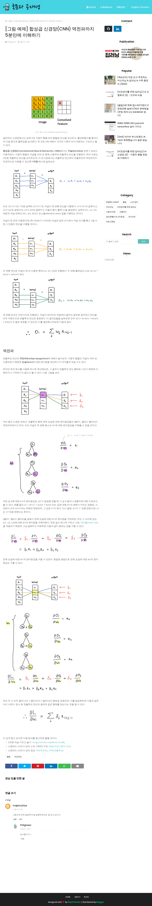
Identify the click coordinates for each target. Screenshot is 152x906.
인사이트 (132, 216)
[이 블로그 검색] (121, 241)
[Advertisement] (51, 69)
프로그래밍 (110, 221)
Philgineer (11, 41)
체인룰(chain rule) (89, 522)
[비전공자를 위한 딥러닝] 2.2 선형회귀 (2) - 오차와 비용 (133, 93)
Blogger (100, 902)
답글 (15, 819)
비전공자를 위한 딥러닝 (126, 207)
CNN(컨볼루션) (56, 750)
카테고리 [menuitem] (121, 7)
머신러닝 (18, 756)
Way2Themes (74, 902)
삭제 (20, 819)
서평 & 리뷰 (110, 212)
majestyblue (20, 805)
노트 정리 (134, 202)
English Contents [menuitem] (140, 7)
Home (67, 897)
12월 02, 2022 (25, 829)
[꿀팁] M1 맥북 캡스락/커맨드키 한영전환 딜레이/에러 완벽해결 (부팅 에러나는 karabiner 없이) (133, 110)
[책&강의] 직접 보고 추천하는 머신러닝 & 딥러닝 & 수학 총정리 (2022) (132, 80)
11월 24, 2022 (18, 809)
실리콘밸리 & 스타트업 (115, 216)
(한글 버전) (54, 746)
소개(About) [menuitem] (106, 7)
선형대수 (123, 212)
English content (112, 202)
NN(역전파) (42, 750)
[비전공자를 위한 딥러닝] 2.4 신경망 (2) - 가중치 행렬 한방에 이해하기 (132, 155)
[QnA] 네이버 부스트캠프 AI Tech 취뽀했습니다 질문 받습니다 (132, 140)
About (77, 897)
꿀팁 (10, 21)
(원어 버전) (65, 746)
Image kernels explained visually (48, 742)
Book (86, 897)
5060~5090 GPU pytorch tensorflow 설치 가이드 (130, 125)
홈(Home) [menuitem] (91, 7)
